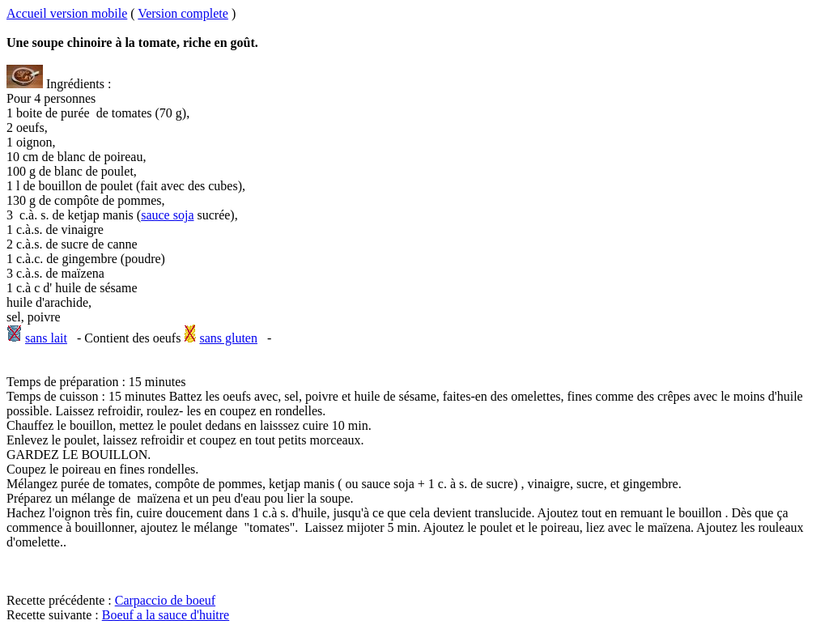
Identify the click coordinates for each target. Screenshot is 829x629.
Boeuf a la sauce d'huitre (165, 615)
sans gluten (228, 338)
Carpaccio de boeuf (165, 600)
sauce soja (167, 215)
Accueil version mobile (66, 13)
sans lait (46, 338)
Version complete (183, 13)
